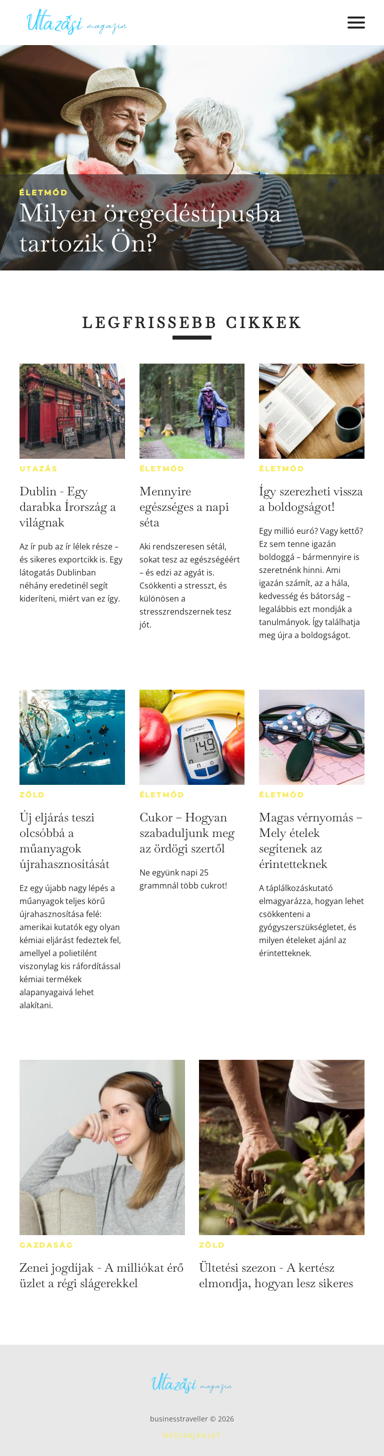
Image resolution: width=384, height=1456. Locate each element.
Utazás (39, 468)
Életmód (43, 192)
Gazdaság (46, 1245)
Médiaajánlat (192, 1435)
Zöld (33, 794)
